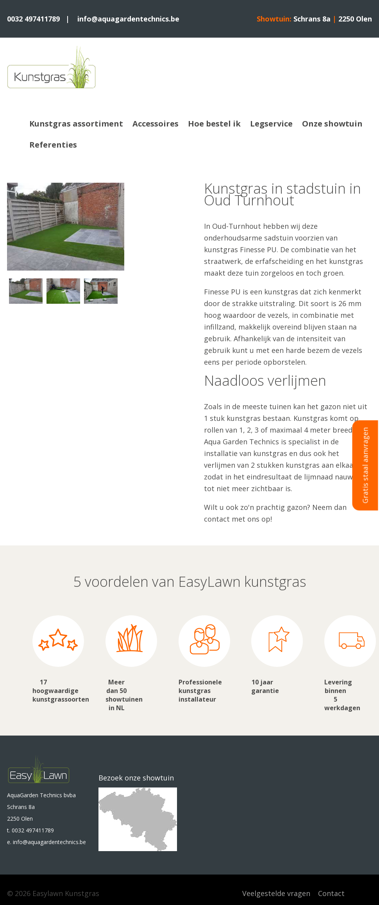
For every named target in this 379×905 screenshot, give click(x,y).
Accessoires (155, 123)
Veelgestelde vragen (276, 893)
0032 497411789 (33, 18)
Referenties (53, 144)
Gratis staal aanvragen (365, 466)
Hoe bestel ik (214, 123)
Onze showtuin (332, 123)
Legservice (271, 123)
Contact (331, 893)
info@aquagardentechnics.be (128, 18)
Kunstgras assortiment (76, 123)
